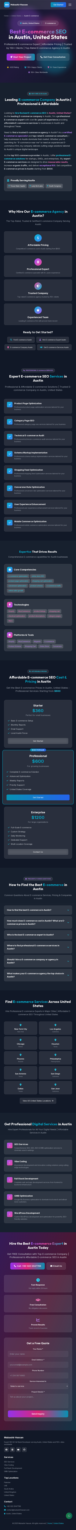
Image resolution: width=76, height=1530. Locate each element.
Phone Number (38, 1370)
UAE (5, 1486)
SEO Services (9, 1462)
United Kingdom (10, 1492)
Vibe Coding (9, 1465)
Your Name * (38, 1349)
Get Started (58, 5)
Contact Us (38, 852)
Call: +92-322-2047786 (27, 1266)
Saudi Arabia (9, 1489)
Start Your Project (20, 57)
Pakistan (7, 1482)
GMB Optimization (10, 1471)
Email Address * (38, 1360)
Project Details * (38, 1392)
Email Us (56, 1266)
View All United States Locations (38, 1101)
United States (16, 16)
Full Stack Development (13, 1468)
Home (6, 16)
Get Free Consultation (53, 57)
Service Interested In (38, 1381)
